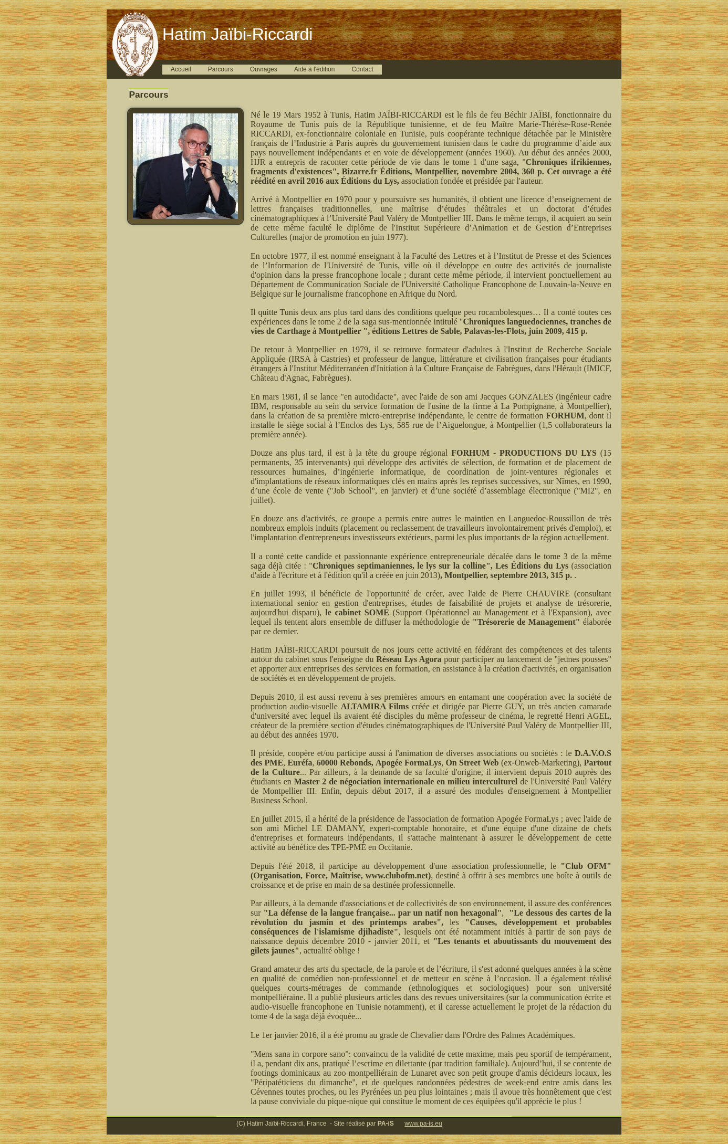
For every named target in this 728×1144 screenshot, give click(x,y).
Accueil (181, 69)
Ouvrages (263, 69)
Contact (362, 69)
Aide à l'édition (314, 69)
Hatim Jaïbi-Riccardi (237, 34)
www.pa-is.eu (423, 1123)
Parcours (220, 69)
